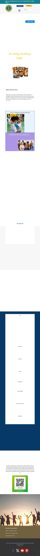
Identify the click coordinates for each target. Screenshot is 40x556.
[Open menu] (19, 10)
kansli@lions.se (20, 545)
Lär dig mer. (20, 223)
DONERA (29, 5)
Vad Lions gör (30, 21)
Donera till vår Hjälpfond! (23, 1)
